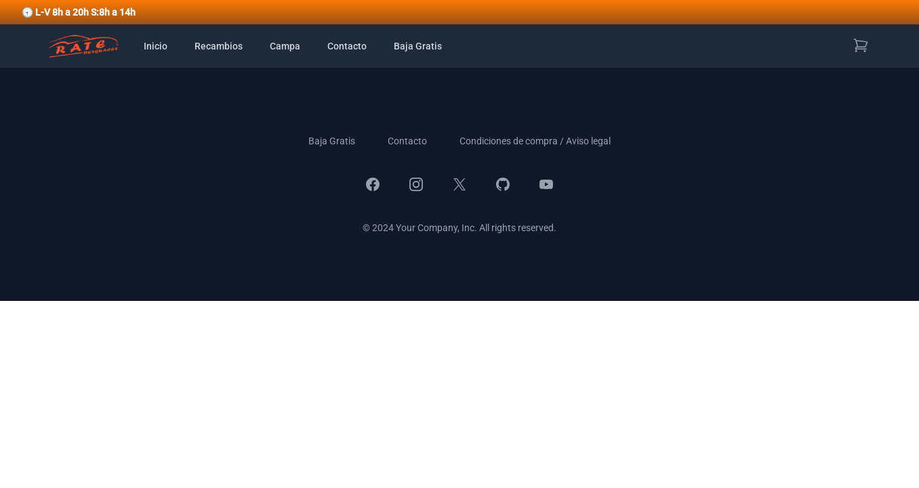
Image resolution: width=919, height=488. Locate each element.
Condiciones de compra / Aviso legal (535, 141)
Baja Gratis (418, 46)
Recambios (219, 46)
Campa (285, 46)
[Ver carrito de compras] (861, 45)
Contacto (347, 46)
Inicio (155, 46)
